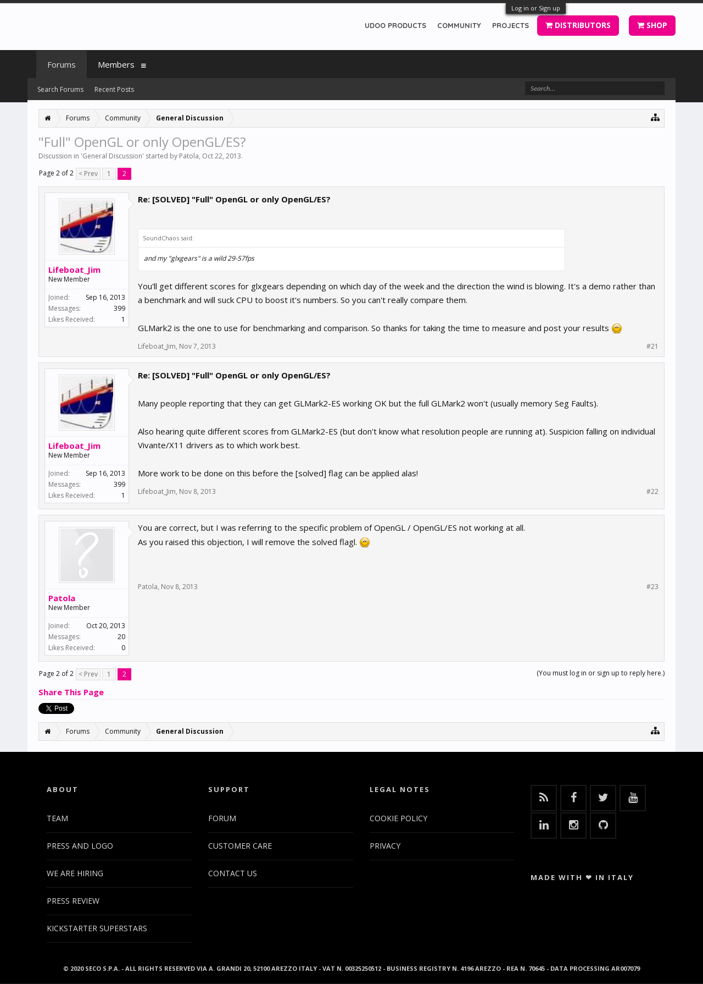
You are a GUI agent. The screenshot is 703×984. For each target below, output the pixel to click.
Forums (61, 64)
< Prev (88, 173)
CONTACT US (232, 873)
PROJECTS (510, 25)
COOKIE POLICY (398, 818)
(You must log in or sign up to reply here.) (601, 673)
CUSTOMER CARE (240, 845)
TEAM (57, 818)
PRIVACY (385, 845)
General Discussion (112, 156)
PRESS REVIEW (73, 900)
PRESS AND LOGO (80, 845)
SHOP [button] (652, 25)
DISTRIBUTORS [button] (578, 25)
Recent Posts (114, 89)
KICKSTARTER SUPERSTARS (97, 928)
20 (121, 636)
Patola (189, 156)
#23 (652, 586)
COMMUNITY (459, 25)
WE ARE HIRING (75, 873)
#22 (652, 491)
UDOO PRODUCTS (395, 25)
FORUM (222, 818)
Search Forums (60, 89)
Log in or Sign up (535, 8)
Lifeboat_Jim (74, 269)
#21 (652, 346)
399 (119, 308)
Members (116, 64)
